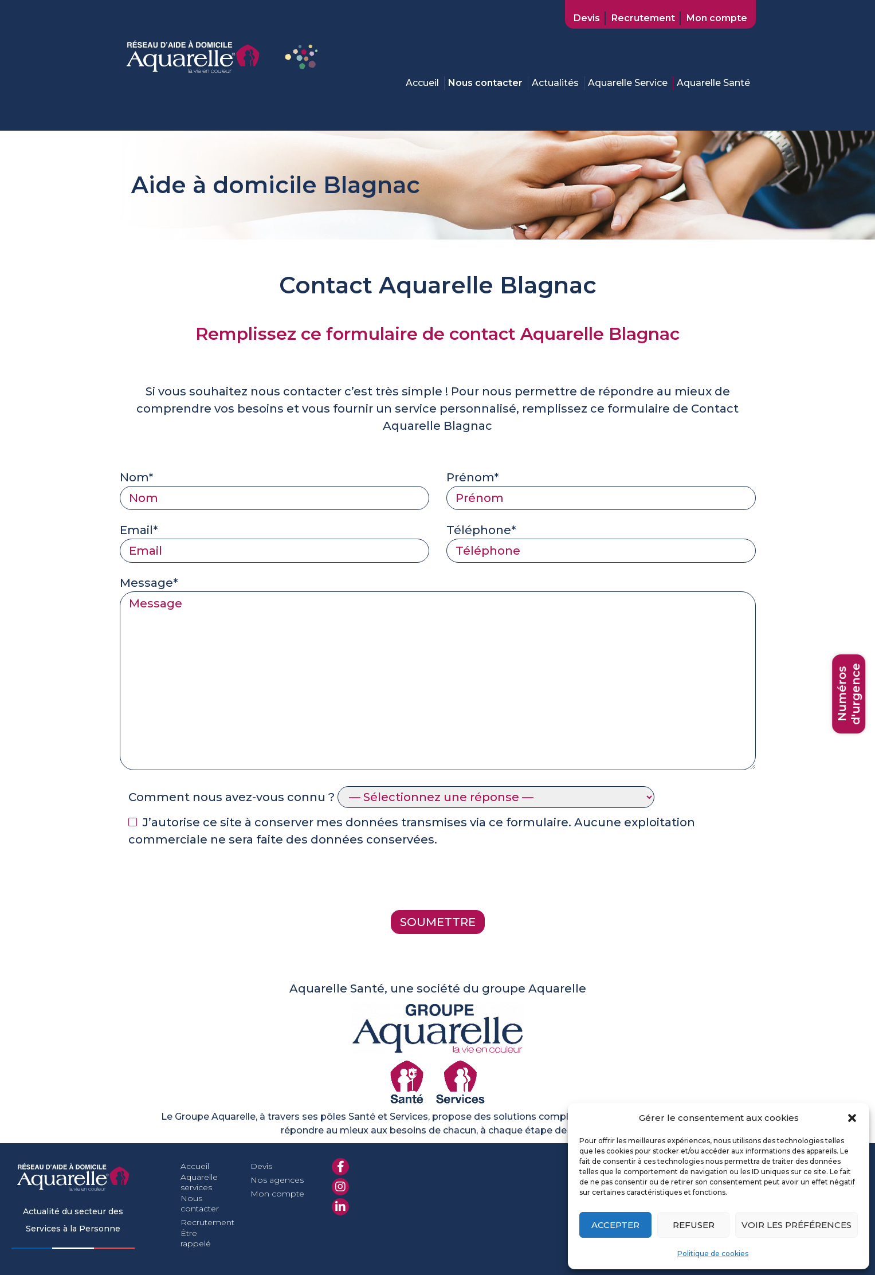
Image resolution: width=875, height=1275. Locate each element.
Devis (587, 18)
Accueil (422, 82)
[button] (852, 1118)
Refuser (694, 1224)
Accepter (615, 1224)
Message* (438, 674)
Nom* (274, 487)
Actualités (555, 82)
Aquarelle (413, 426)
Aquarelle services (199, 1182)
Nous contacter (485, 82)
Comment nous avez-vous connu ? (391, 797)
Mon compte (716, 18)
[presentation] (207, 882)
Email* (274, 540)
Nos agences (277, 1180)
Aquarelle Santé (713, 82)
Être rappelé (196, 1238)
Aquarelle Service (628, 82)
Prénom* (601, 487)
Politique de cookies (712, 1253)
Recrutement (643, 18)
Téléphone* (601, 540)
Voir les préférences (796, 1224)
